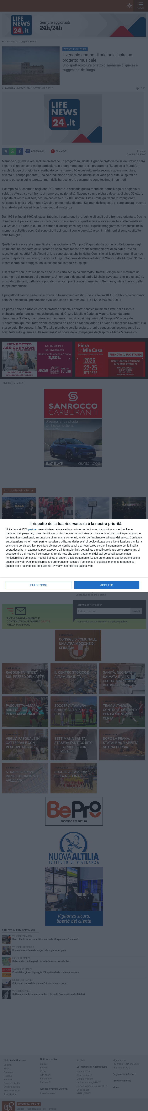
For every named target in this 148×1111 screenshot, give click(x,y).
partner (32, 529)
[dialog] (74, 555)
